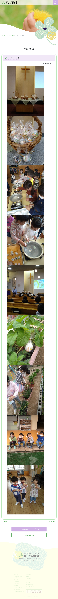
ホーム (3, 35)
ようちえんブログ (11, 35)
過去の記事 (29, 535)
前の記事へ (6, 521)
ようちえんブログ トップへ (29, 529)
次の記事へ (52, 521)
